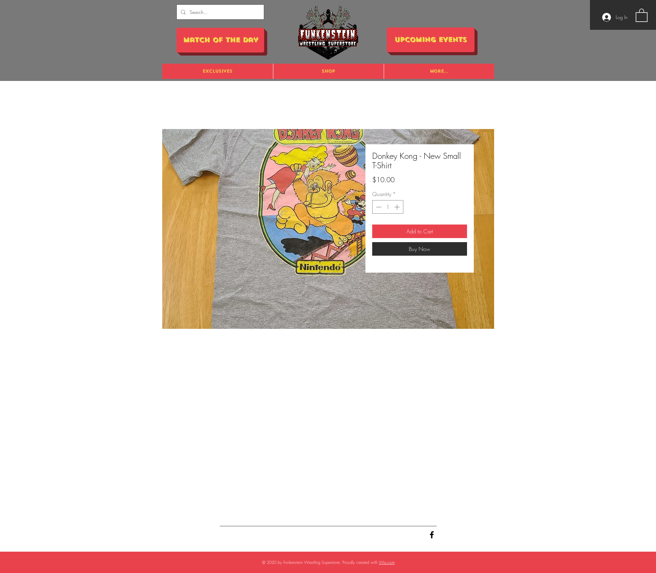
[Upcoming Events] (430, 39)
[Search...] (220, 12)
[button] (642, 15)
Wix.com (387, 562)
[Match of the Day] (220, 40)
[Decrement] (378, 206)
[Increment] (397, 206)
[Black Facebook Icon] (432, 534)
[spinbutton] (388, 206)
